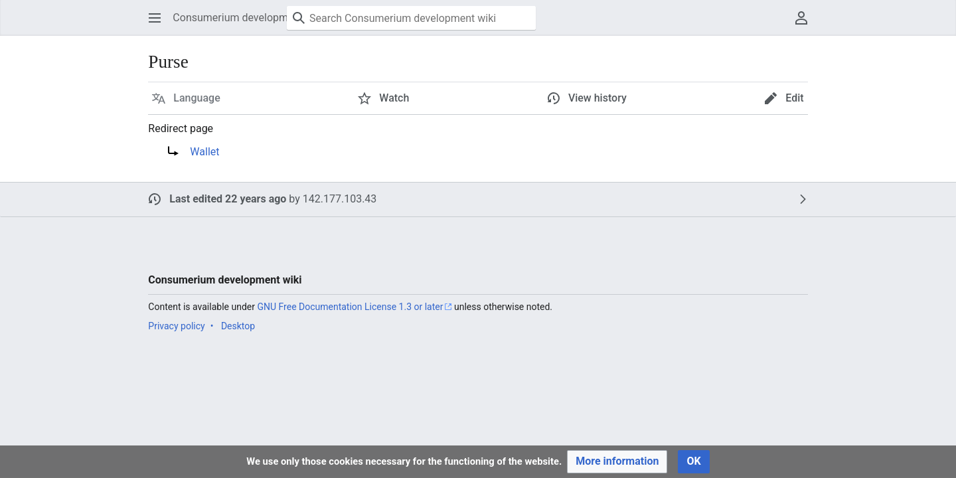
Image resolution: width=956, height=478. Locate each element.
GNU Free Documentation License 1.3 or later (350, 306)
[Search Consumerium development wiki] (411, 18)
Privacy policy (176, 326)
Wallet (204, 151)
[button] (154, 18)
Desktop (238, 326)
